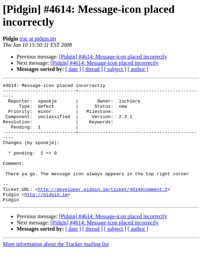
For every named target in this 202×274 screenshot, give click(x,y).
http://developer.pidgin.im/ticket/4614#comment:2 (102, 211)
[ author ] (138, 69)
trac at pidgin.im (37, 39)
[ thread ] (92, 69)
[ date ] (73, 69)
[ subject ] (115, 69)
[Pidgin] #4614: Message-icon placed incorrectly (113, 57)
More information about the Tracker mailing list (56, 268)
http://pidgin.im (45, 217)
